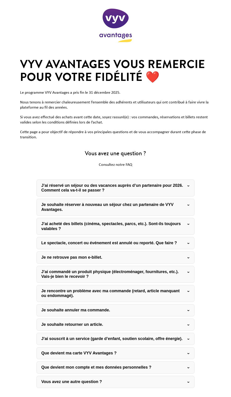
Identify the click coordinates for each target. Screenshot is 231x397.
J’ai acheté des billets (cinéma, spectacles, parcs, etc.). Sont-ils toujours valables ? (111, 226)
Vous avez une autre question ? (71, 381)
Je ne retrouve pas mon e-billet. (71, 257)
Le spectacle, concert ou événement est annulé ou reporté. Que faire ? (109, 243)
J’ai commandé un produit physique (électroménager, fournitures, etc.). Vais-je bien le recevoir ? (110, 274)
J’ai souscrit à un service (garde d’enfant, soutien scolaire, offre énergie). (111, 338)
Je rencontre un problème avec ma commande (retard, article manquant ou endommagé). (110, 293)
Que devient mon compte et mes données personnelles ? (96, 367)
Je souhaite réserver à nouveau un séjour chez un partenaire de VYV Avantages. (107, 207)
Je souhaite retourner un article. (72, 324)
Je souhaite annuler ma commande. (75, 310)
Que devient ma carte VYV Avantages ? (79, 353)
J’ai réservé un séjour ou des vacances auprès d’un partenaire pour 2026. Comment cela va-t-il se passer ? (112, 188)
